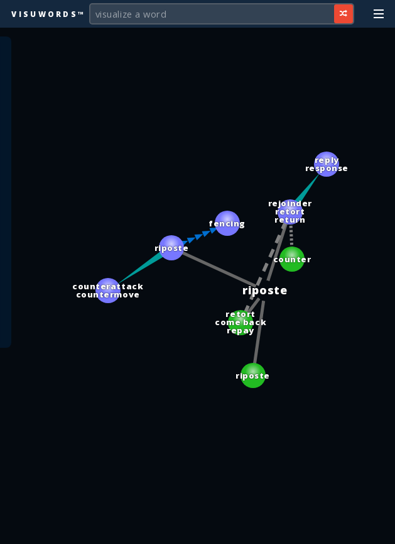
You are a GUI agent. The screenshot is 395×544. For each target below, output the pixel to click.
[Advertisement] (197, 528)
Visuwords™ (48, 14)
